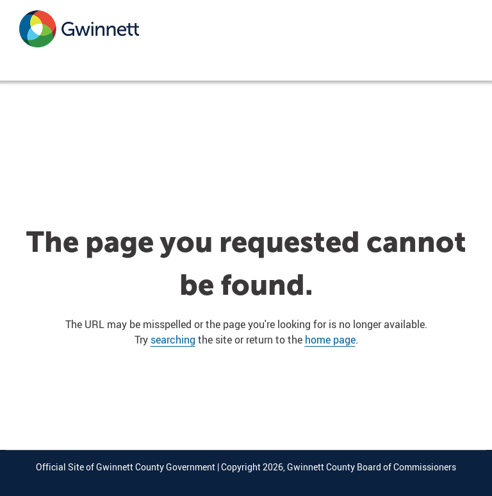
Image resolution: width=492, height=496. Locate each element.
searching (173, 340)
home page (330, 340)
